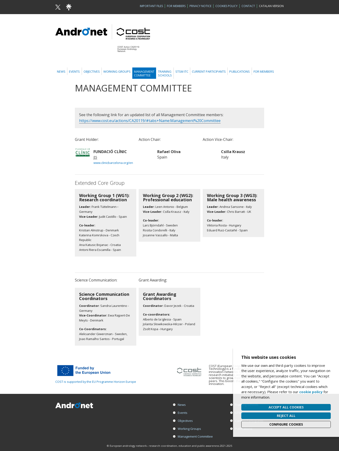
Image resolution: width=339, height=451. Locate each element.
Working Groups (117, 72)
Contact (248, 6)
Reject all (286, 415)
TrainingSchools (165, 73)
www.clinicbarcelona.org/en (113, 163)
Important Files (151, 6)
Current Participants (209, 72)
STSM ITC (181, 72)
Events (74, 72)
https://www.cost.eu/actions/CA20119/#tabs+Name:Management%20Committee (150, 120)
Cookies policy (226, 6)
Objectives (92, 72)
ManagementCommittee (144, 73)
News (61, 72)
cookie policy (311, 391)
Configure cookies (286, 424)
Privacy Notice (200, 6)
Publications (239, 72)
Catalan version (271, 6)
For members (264, 72)
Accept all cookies (286, 407)
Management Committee (195, 436)
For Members (176, 6)
